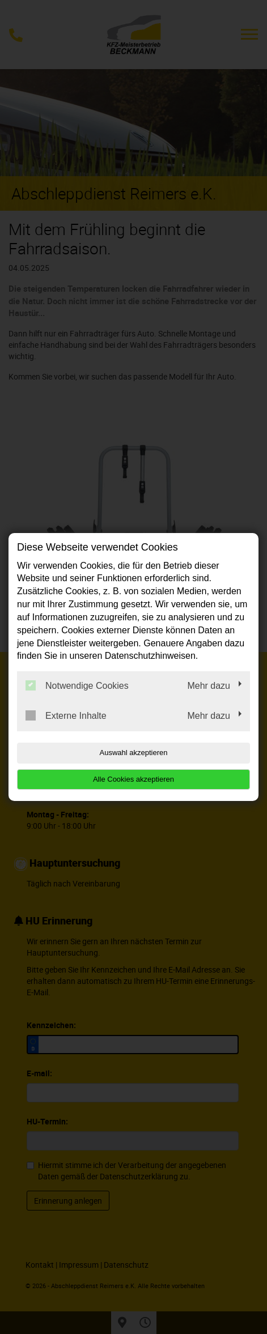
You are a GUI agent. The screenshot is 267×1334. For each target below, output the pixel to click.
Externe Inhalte (66, 715)
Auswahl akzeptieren (134, 752)
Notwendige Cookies (77, 685)
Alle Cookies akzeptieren (133, 779)
